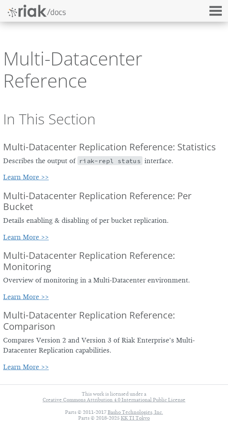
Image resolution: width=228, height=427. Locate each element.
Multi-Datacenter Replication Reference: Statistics (109, 146)
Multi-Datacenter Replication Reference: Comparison (89, 320)
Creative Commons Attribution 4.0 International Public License (114, 400)
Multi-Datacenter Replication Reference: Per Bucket (97, 201)
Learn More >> (26, 177)
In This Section (49, 119)
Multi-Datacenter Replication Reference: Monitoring (89, 261)
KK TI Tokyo (135, 418)
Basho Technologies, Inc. (135, 412)
